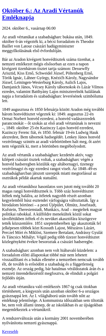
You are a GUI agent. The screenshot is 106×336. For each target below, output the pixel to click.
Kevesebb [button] (10, 331)
